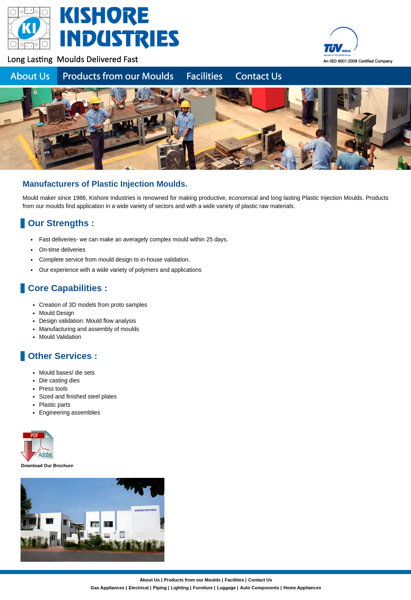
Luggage (226, 587)
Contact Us (260, 579)
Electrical (139, 587)
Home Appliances (302, 587)
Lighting (180, 587)
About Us (150, 579)
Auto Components (259, 587)
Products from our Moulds (192, 579)
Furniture (202, 587)
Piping (160, 587)
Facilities (234, 579)
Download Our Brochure (47, 465)
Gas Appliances (108, 587)
